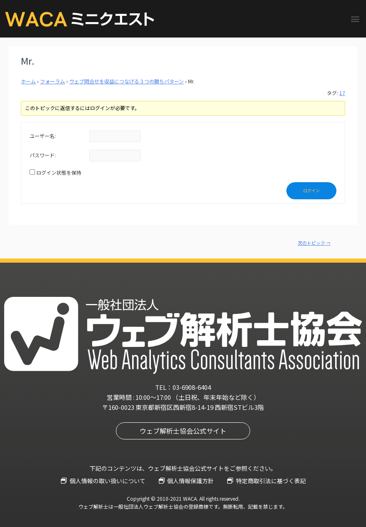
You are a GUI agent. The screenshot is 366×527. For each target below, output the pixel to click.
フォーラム (52, 81)
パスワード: (43, 154)
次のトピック (314, 243)
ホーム (28, 81)
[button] (355, 19)
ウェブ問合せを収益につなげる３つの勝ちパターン (126, 81)
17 (342, 92)
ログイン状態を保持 (58, 172)
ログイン (311, 190)
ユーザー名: (43, 135)
